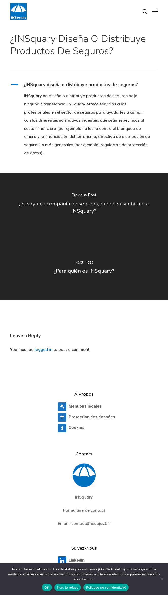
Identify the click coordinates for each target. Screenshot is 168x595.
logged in (43, 349)
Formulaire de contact (84, 510)
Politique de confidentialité (106, 587)
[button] (155, 11)
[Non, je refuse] (161, 579)
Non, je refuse (67, 587)
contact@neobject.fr (90, 523)
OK (46, 587)
